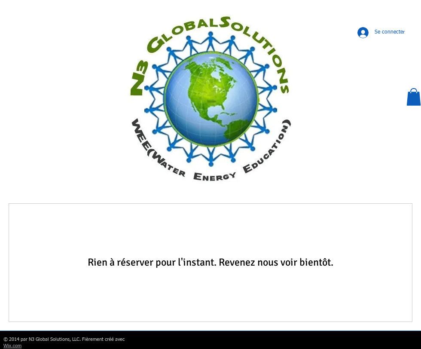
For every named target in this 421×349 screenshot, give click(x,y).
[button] (413, 97)
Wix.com (12, 345)
